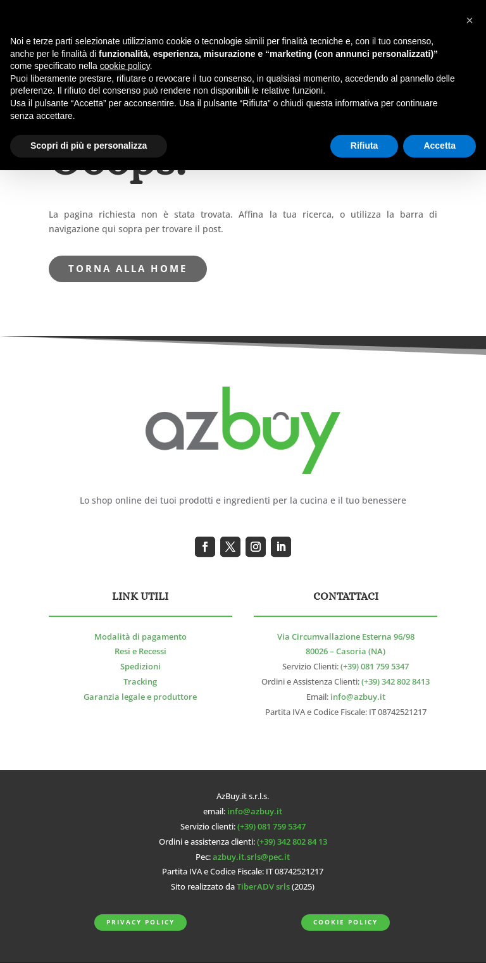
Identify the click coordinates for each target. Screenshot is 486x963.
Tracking (140, 681)
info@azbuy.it (357, 697)
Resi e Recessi (140, 651)
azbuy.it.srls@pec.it (251, 857)
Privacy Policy (140, 922)
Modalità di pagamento (140, 636)
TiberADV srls (263, 886)
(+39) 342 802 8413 (395, 681)
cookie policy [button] (125, 66)
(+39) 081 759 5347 (374, 666)
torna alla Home (127, 268)
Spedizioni (140, 666)
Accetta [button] (439, 145)
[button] (469, 20)
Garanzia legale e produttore (140, 697)
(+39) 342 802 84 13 (292, 841)
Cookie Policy (345, 922)
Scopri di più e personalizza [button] (88, 145)
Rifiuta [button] (364, 145)
